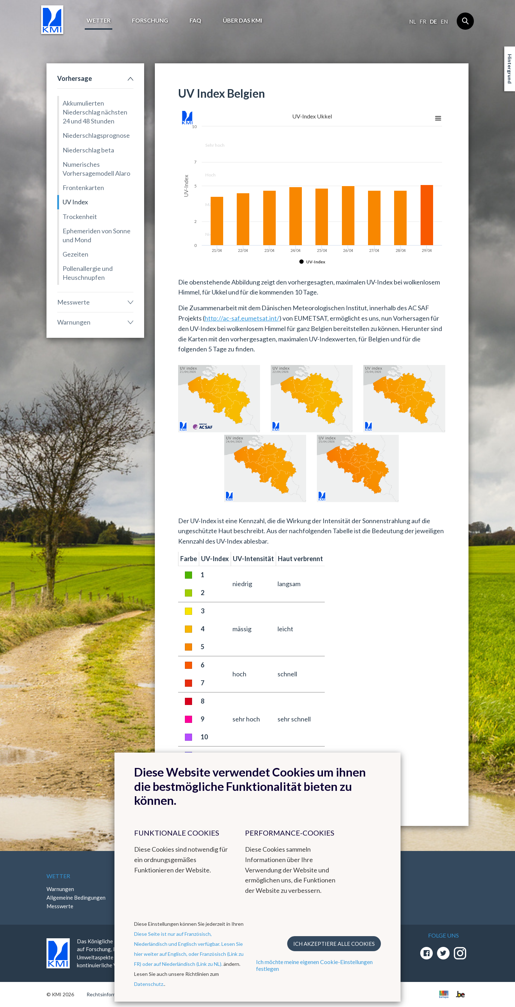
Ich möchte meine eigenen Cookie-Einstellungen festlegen (314, 965)
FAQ (195, 20)
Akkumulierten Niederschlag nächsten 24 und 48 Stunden (95, 112)
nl (412, 21)
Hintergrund (510, 69)
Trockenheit (80, 216)
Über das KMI (242, 20)
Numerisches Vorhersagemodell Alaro (96, 168)
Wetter (99, 20)
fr (423, 21)
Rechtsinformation (107, 994)
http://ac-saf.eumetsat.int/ (242, 318)
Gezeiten (75, 254)
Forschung (150, 20)
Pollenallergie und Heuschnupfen (88, 272)
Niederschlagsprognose (96, 135)
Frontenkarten (83, 187)
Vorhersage (74, 78)
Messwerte (73, 302)
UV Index (75, 202)
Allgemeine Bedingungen (76, 897)
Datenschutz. (149, 984)
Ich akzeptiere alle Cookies (334, 943)
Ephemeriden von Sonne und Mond (97, 235)
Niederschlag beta (88, 150)
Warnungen (73, 322)
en (444, 21)
